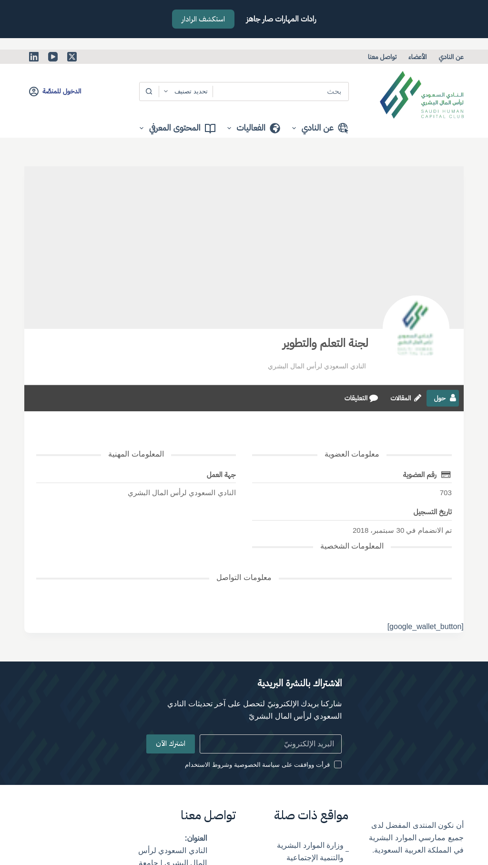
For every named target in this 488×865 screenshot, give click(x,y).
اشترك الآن (170, 743)
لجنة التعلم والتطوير (325, 342)
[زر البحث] (149, 91)
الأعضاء (417, 57)
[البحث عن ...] (281, 91)
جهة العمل (221, 474)
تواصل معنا (382, 57)
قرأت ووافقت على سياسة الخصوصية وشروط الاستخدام (257, 764)
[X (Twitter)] (72, 56)
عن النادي (450, 57)
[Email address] (271, 743)
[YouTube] (53, 56)
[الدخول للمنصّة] (55, 91)
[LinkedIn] (34, 56)
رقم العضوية (420, 474)
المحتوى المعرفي (175, 128)
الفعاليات (252, 128)
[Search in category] (186, 91)
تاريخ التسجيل (432, 512)
